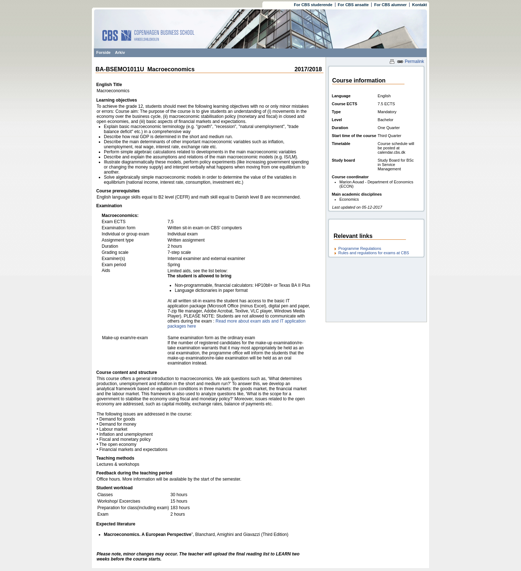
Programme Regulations (359, 248)
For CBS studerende (313, 5)
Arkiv (120, 52)
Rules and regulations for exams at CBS (373, 253)
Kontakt (419, 5)
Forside (103, 52)
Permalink (410, 61)
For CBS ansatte (353, 5)
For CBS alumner (390, 5)
